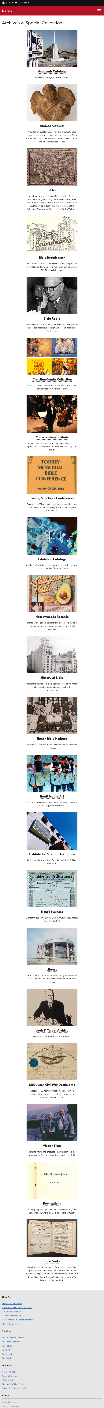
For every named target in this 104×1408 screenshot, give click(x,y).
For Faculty (7, 1346)
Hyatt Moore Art (52, 776)
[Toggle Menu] (99, 10)
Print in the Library (10, 1324)
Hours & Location (10, 1406)
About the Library (10, 1402)
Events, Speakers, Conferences (52, 478)
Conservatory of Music (52, 417)
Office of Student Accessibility (15, 1388)
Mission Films (52, 1126)
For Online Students (11, 1342)
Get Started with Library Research (17, 1307)
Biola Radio (52, 299)
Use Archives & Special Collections (17, 1320)
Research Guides (9, 1376)
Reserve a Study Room (12, 1303)
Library (7, 10)
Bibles (52, 170)
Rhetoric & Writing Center (13, 1384)
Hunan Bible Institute (52, 719)
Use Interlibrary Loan (11, 1316)
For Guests (7, 1358)
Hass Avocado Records (52, 597)
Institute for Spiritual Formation (52, 834)
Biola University (15, 3)
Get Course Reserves (11, 1311)
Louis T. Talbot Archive (52, 1010)
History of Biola (52, 658)
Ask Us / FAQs (8, 1372)
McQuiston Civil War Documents (52, 1065)
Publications (52, 1184)
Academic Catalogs (52, 51)
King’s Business (52, 892)
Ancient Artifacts (52, 106)
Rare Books (52, 1241)
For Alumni (7, 1354)
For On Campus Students (13, 1337)
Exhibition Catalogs (52, 539)
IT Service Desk (9, 1380)
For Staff (6, 1350)
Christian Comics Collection (52, 359)
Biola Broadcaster (52, 238)
